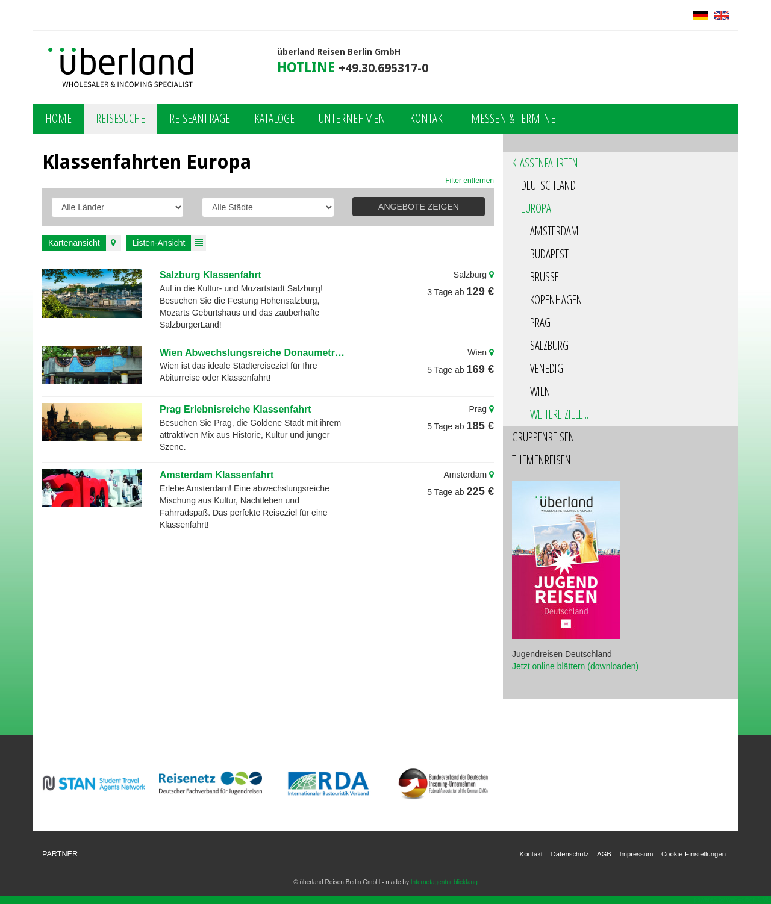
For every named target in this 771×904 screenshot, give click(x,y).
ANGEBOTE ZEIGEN (418, 206)
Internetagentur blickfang (444, 882)
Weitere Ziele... (559, 414)
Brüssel (546, 277)
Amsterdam (554, 231)
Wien (540, 391)
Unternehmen (352, 118)
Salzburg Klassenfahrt (210, 275)
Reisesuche (120, 118)
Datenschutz (570, 854)
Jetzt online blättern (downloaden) (575, 666)
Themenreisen (541, 460)
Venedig (546, 368)
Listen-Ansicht (170, 243)
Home (58, 118)
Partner (60, 854)
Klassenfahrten (545, 163)
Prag (540, 322)
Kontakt (428, 118)
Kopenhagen (556, 299)
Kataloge (274, 118)
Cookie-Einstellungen (693, 854)
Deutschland (548, 185)
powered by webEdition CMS (732, 899)
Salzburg (549, 345)
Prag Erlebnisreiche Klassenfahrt (235, 409)
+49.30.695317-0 (383, 68)
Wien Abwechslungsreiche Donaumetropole (253, 353)
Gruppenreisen (543, 437)
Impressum (636, 854)
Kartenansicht (84, 243)
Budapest (549, 254)
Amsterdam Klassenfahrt (216, 475)
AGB (604, 854)
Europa (536, 208)
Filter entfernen (469, 180)
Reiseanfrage (199, 118)
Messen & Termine (513, 118)
